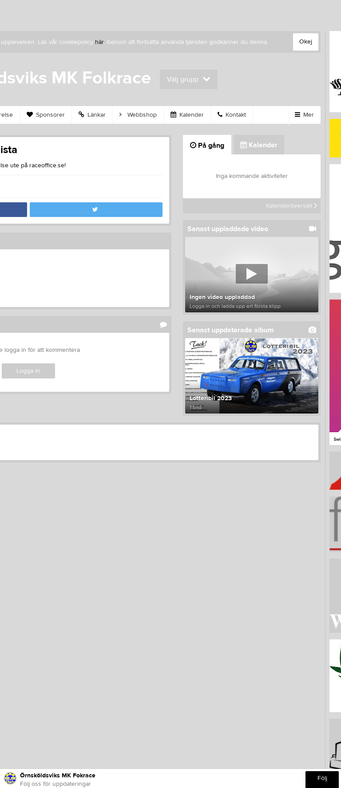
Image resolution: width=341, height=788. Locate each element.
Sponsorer (46, 115)
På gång (207, 145)
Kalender (187, 115)
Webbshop (138, 115)
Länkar (92, 115)
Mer (304, 115)
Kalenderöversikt (291, 206)
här (99, 42)
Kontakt (232, 115)
